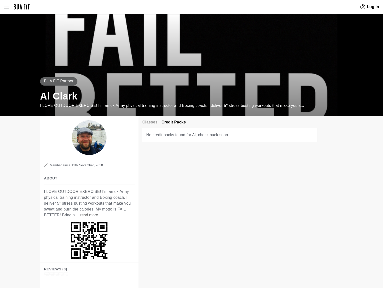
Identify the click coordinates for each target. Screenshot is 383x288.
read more (89, 215)
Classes (150, 122)
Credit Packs (173, 122)
